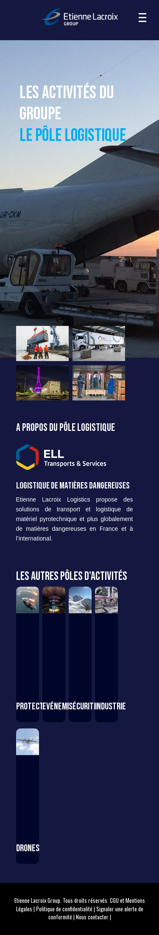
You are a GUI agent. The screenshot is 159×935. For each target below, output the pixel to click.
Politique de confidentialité (64, 909)
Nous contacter (92, 917)
